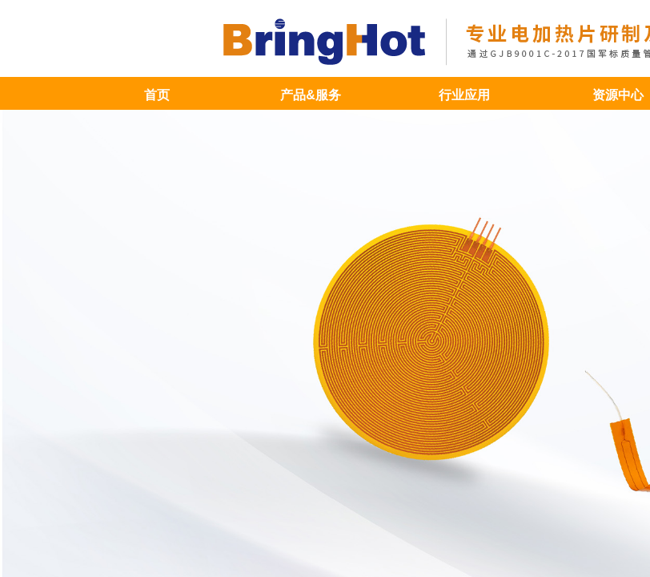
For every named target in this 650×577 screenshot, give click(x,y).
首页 (157, 95)
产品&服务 (310, 95)
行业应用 (464, 95)
